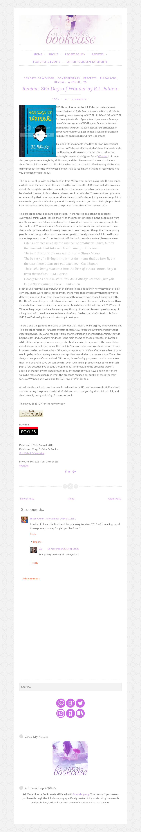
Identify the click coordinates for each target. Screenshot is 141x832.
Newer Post (27, 498)
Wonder (102, 156)
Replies (37, 541)
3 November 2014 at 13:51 (60, 518)
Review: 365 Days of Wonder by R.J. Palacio (70, 88)
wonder (74, 81)
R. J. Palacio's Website (31, 453)
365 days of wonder (39, 78)
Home (38, 54)
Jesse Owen (37, 518)
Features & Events (46, 61)
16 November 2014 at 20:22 (63, 548)
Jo (40, 548)
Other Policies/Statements (87, 61)
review (59, 81)
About (53, 54)
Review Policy (75, 54)
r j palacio (108, 78)
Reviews (98, 54)
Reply (33, 533)
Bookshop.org (81, 794)
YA (85, 81)
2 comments (79, 98)
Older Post (114, 498)
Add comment (31, 578)
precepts (90, 78)
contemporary (68, 78)
